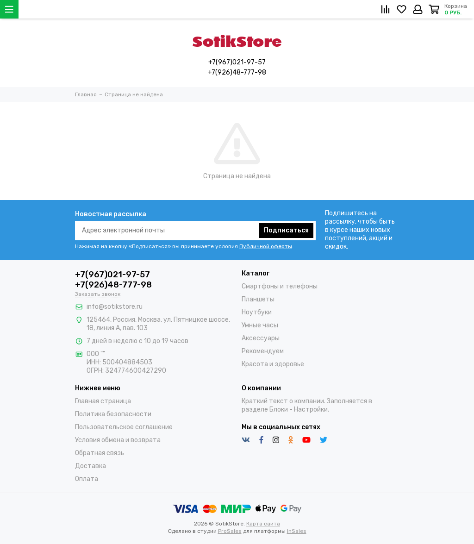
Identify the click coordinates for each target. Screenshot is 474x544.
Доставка (90, 466)
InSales (296, 531)
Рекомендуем (263, 351)
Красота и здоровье (273, 364)
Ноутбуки (257, 312)
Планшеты (258, 299)
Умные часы (260, 325)
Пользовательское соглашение (124, 427)
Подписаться (286, 230)
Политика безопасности (113, 414)
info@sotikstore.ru (115, 307)
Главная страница (103, 401)
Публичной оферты (265, 246)
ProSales (230, 531)
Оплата (86, 479)
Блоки (278, 409)
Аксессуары (261, 338)
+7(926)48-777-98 (237, 72)
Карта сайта (263, 523)
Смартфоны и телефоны (280, 286)
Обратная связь (99, 453)
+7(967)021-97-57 (237, 62)
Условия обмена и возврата (118, 440)
